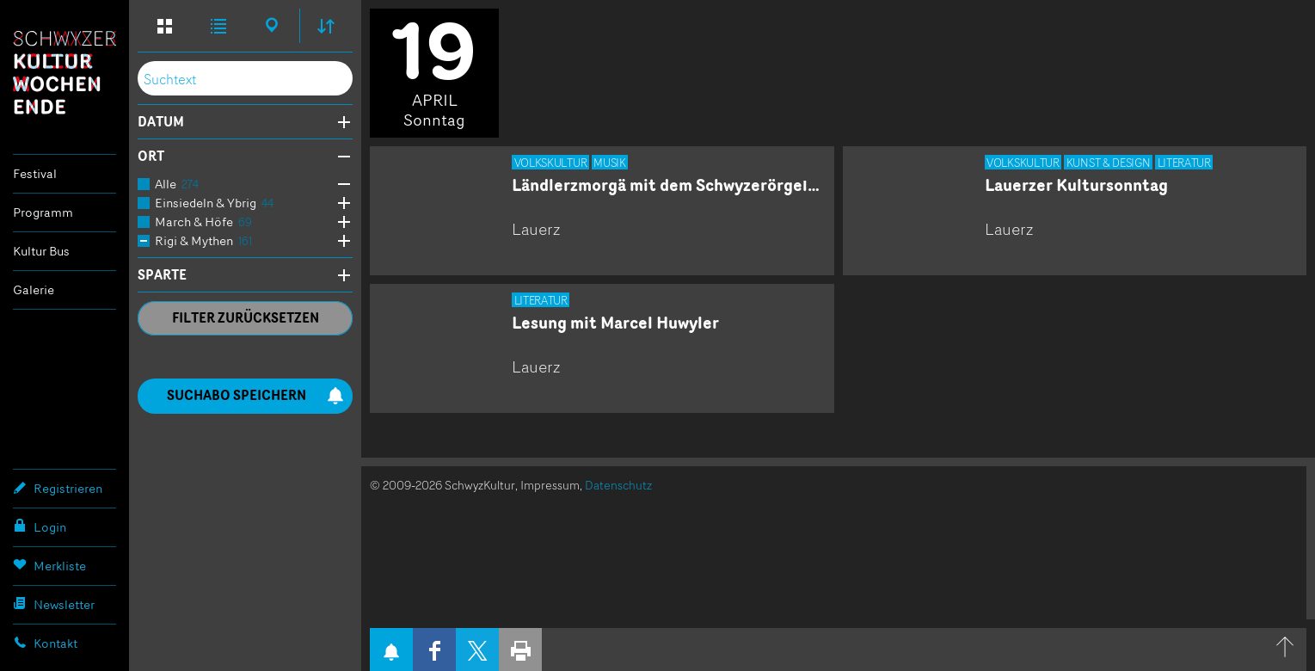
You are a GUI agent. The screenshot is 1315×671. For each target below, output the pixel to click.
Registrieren (57, 487)
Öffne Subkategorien (340, 184)
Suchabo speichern (255, 395)
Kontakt (45, 642)
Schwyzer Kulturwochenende (64, 72)
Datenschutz (618, 485)
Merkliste (49, 565)
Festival (35, 173)
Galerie (33, 289)
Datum (161, 122)
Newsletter (54, 603)
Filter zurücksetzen (245, 318)
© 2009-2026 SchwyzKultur (442, 485)
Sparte (162, 275)
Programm (43, 212)
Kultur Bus (41, 251)
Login (39, 526)
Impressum (550, 485)
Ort (151, 156)
